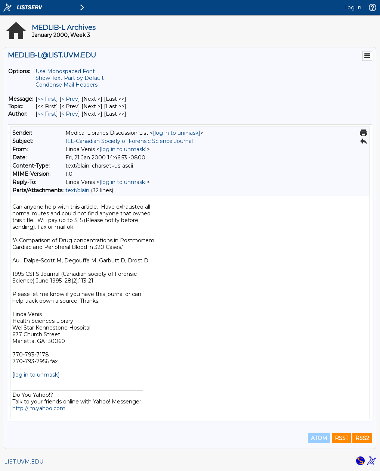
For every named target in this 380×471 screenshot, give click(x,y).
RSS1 (341, 438)
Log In (352, 7)
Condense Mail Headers (66, 84)
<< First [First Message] (46, 99)
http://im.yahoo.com (38, 408)
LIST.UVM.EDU (23, 461)
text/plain (77, 190)
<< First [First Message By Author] (46, 113)
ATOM (319, 438)
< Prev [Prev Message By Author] (69, 113)
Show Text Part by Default (69, 78)
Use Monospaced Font (65, 71)
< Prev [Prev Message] (69, 99)
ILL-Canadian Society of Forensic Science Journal (129, 141)
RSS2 (362, 438)
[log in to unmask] (176, 133)
